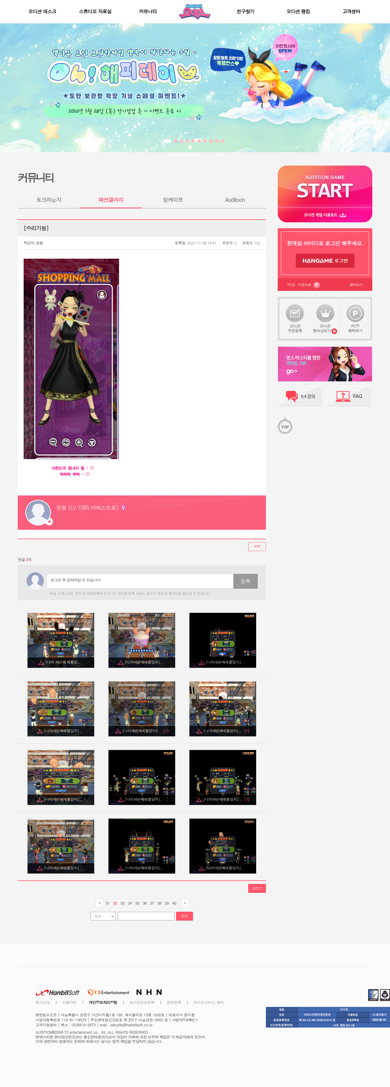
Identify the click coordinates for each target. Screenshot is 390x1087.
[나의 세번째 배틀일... (64, 662)
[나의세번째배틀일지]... (144, 662)
